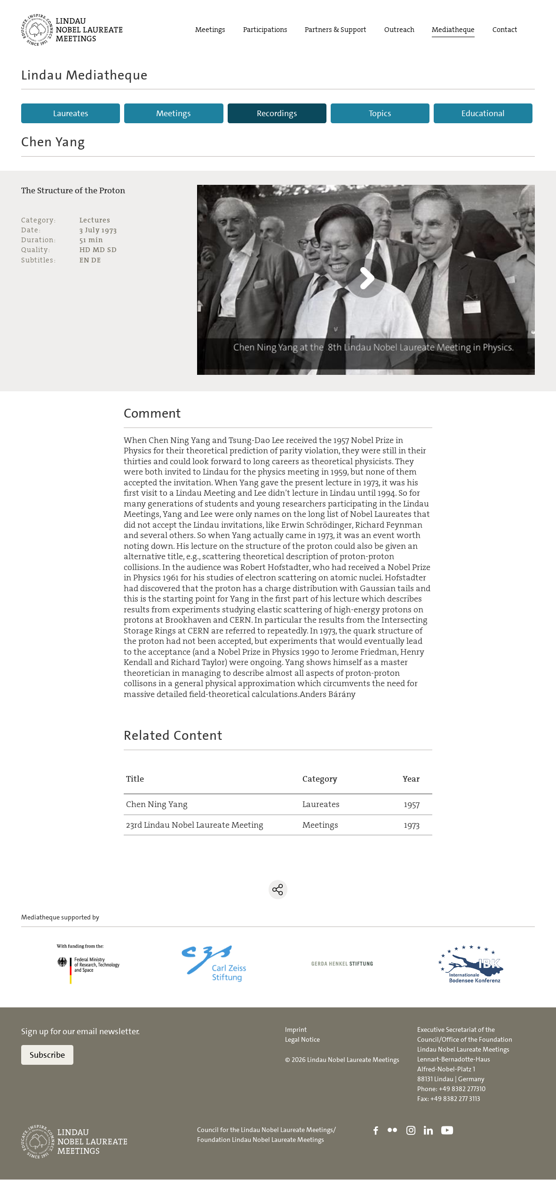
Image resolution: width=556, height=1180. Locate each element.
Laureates (70, 113)
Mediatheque (453, 29)
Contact (504, 29)
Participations (265, 29)
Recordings (277, 113)
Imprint (296, 1030)
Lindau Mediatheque (84, 75)
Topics (380, 113)
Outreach (399, 29)
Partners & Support (335, 29)
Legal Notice (302, 1040)
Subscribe (47, 1055)
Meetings (210, 29)
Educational (483, 113)
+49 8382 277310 (462, 1089)
